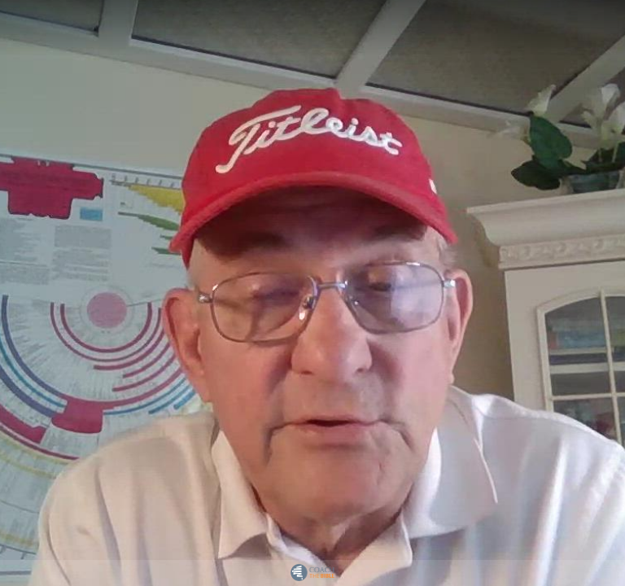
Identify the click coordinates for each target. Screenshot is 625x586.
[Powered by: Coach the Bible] (312, 573)
